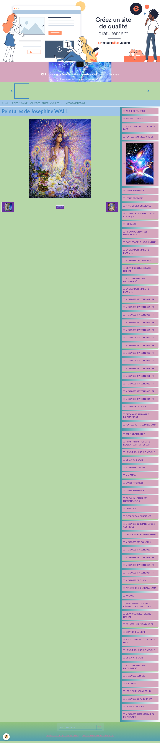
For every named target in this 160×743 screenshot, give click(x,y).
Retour (60, 209)
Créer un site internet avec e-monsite (62, 737)
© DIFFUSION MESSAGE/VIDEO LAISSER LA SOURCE (37, 104)
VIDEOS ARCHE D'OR (78, 104)
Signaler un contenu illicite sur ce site (98, 737)
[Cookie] (6, 736)
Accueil (5, 104)
